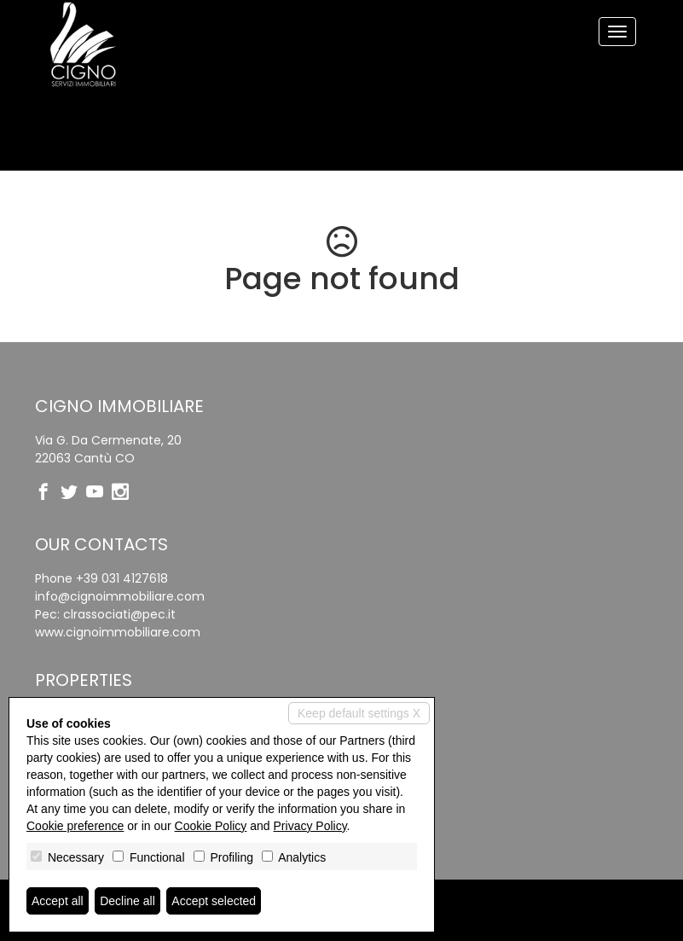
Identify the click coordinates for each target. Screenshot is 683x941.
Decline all (127, 901)
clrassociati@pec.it (119, 614)
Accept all (58, 901)
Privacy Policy (310, 826)
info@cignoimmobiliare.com (120, 596)
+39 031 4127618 (122, 578)
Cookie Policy (211, 826)
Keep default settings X (359, 713)
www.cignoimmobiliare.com (117, 632)
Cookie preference (75, 826)
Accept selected (213, 901)
